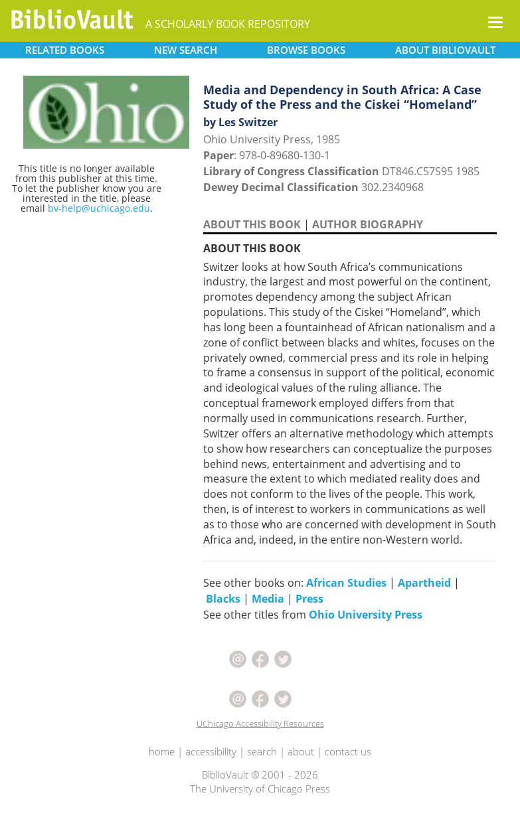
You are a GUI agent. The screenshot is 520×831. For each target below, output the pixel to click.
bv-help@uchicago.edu (99, 208)
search (262, 751)
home (162, 751)
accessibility (210, 751)
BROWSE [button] (306, 49)
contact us (348, 751)
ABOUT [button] (445, 49)
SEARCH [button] (185, 49)
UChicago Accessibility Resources (260, 723)
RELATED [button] (64, 49)
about (301, 751)
